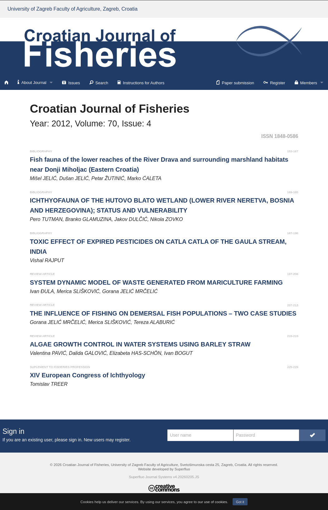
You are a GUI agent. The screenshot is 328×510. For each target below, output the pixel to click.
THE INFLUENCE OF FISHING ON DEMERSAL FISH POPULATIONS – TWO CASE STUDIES (163, 313)
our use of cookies (212, 502)
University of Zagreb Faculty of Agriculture (72, 9)
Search (98, 82)
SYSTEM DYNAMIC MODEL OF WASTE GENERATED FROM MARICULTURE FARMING (156, 282)
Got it (240, 502)
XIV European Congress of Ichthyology (87, 375)
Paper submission (235, 82)
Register (274, 82)
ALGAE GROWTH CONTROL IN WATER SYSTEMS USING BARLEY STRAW (140, 344)
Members (306, 82)
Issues (71, 82)
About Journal (31, 82)
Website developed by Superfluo (164, 469)
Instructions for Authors (141, 82)
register (122, 439)
